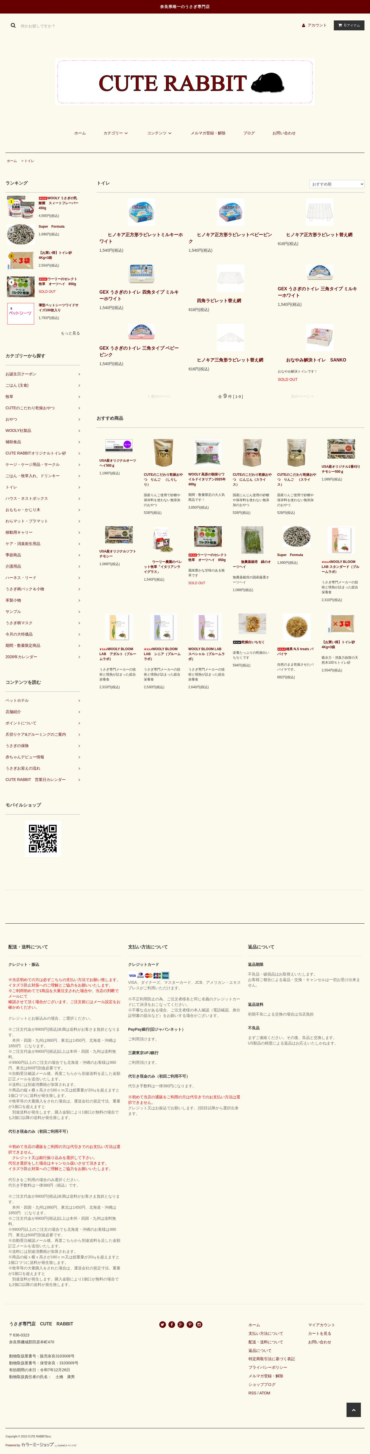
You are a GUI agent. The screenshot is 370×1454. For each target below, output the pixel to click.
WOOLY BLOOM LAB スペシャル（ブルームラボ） (206, 654)
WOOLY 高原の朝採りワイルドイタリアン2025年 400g (207, 479)
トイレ (29, 161)
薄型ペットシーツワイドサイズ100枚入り (58, 307)
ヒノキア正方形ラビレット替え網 (315, 234)
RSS (253, 1393)
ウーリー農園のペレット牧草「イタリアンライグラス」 (163, 567)
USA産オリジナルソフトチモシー (117, 553)
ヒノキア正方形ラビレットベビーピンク (230, 238)
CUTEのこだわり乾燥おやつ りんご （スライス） (296, 480)
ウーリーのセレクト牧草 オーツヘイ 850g (58, 281)
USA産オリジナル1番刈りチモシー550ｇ (341, 469)
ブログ (249, 133)
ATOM (264, 1393)
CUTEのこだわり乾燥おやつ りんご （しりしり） (163, 480)
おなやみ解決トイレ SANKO (312, 360)
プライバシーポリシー (268, 1367)
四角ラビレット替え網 (215, 300)
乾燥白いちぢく (249, 642)
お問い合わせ (284, 133)
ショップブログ (262, 1384)
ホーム (80, 133)
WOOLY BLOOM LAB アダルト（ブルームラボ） (117, 654)
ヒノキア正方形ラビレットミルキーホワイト (141, 238)
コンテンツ (160, 133)
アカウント (317, 25)
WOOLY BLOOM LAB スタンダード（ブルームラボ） (340, 567)
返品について (260, 1350)
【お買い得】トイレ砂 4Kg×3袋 (55, 255)
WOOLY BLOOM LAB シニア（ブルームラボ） (162, 654)
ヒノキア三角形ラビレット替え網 (226, 360)
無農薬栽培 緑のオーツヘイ (252, 564)
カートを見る (319, 1333)
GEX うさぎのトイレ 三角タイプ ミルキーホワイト (317, 292)
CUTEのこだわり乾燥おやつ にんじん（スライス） (252, 480)
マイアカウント (321, 1325)
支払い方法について (266, 1333)
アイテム (348, 25)
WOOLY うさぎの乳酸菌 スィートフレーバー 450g (59, 203)
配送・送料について (266, 1342)
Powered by (41, 1445)
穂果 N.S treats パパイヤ (295, 651)
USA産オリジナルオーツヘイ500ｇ (117, 463)
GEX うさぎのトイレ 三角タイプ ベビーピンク (139, 351)
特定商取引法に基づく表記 (272, 1359)
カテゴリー (117, 133)
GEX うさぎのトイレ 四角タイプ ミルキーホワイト (139, 295)
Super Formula (53, 226)
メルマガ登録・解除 (208, 133)
